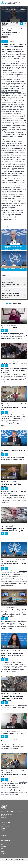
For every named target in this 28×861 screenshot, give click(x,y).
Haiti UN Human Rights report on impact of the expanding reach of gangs (12, 655)
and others (9, 70)
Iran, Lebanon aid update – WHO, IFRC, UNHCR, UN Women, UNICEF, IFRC (13, 530)
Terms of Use (4, 851)
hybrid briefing (4, 785)
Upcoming (3, 846)
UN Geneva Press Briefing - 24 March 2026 (13, 776)
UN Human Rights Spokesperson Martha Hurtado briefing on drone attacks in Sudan (12, 698)
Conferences (4, 833)
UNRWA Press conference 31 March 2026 (13, 451)
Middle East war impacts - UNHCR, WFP (14, 363)
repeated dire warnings (20, 65)
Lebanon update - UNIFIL (9, 328)
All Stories (3, 835)
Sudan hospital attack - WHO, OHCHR (13, 734)
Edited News (4, 825)
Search (2, 844)
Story (4, 41)
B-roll (2, 832)
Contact (5, 859)
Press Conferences (5, 826)
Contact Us (3, 850)
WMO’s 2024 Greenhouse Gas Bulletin (11, 92)
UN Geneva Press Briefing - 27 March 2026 (13, 565)
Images (2, 830)
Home (2, 842)
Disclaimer (3, 853)
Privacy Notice (20, 859)
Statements (3, 828)
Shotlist (12, 41)
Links (2, 848)
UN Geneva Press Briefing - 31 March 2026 (13, 409)
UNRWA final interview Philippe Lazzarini (11, 485)
